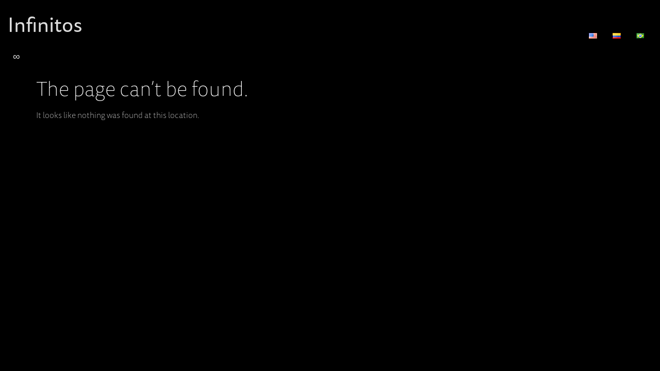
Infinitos (45, 24)
